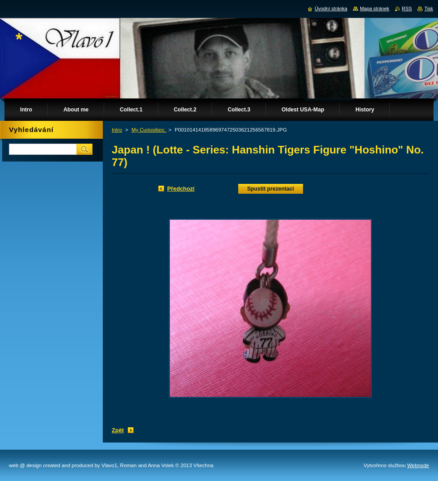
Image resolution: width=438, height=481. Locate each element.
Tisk (428, 8)
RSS (407, 8)
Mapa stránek (374, 8)
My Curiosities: (149, 129)
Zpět (118, 430)
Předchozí (180, 188)
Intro (117, 129)
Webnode (418, 465)
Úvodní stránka (331, 8)
